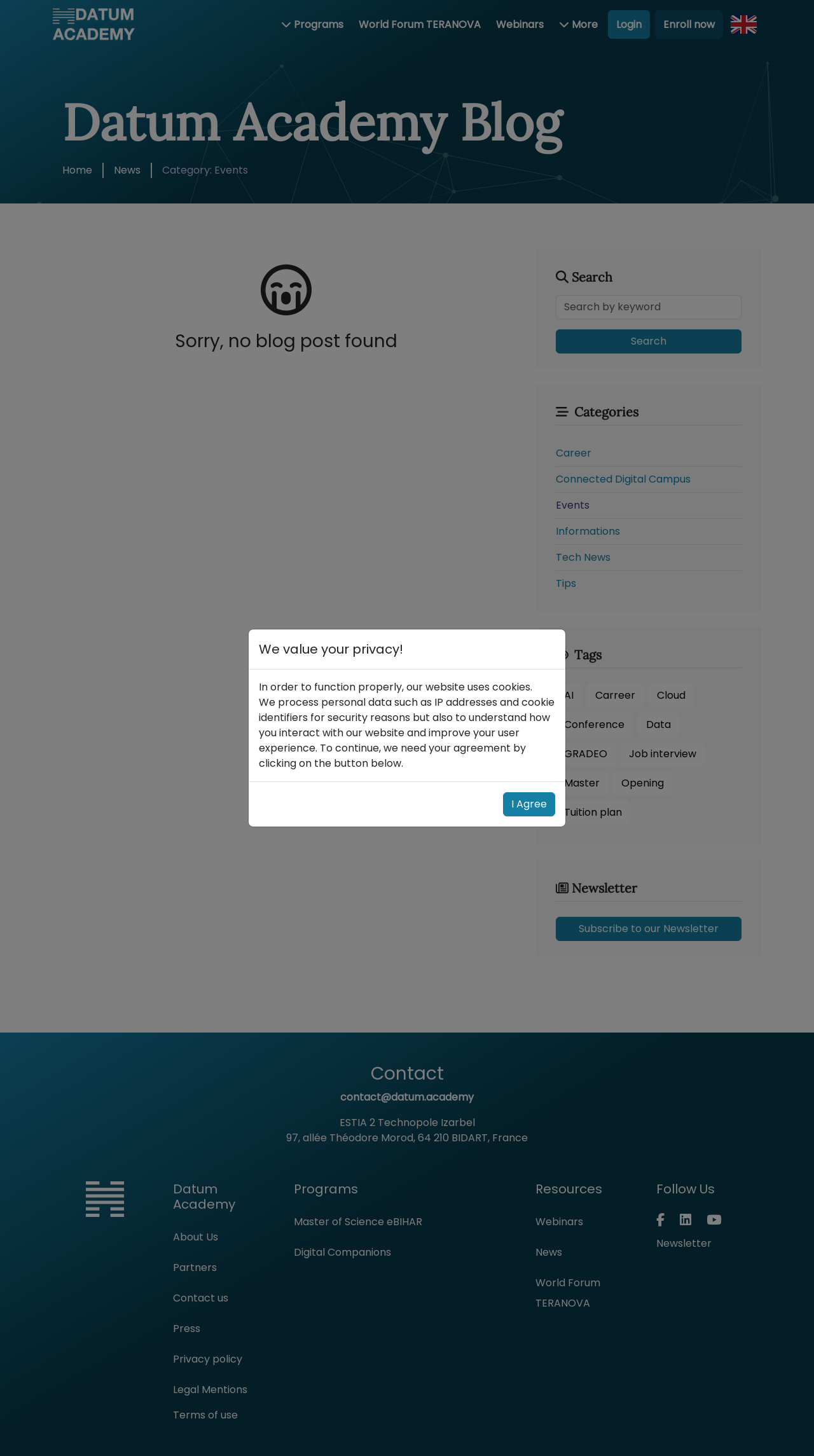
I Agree (529, 804)
